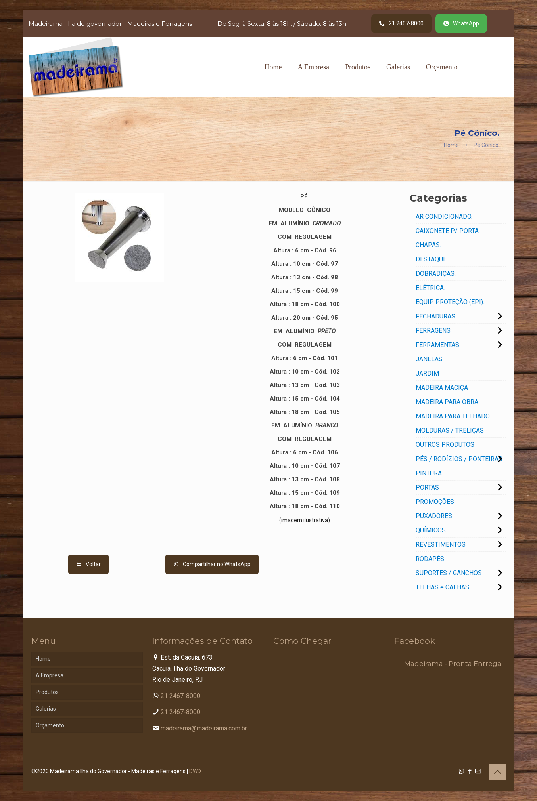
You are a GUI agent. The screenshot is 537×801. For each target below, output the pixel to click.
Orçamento (50, 725)
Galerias (46, 709)
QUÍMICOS (431, 530)
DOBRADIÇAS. (436, 273)
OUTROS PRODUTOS (445, 444)
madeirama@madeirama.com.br (204, 728)
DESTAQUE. (432, 259)
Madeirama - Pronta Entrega (452, 664)
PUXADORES (434, 516)
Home (451, 145)
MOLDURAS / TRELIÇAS (450, 430)
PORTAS (427, 487)
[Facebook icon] (470, 771)
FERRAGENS (433, 330)
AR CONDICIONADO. (444, 216)
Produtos (47, 692)
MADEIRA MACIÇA (442, 387)
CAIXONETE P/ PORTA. (448, 231)
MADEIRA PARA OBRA (447, 402)
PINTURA (429, 473)
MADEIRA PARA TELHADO (453, 416)
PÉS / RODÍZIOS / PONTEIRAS (459, 459)
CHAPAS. (428, 245)
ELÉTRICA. (430, 288)
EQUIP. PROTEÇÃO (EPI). (450, 302)
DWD (195, 771)
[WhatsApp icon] (461, 771)
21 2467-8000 (180, 696)
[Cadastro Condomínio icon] (478, 771)
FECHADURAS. (436, 316)
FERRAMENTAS (437, 345)
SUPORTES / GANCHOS (449, 573)
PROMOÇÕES (435, 501)
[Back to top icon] (497, 772)
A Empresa (49, 675)
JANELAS (429, 359)
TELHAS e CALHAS (442, 587)
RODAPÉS (430, 559)
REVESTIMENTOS (441, 544)
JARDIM (427, 373)
